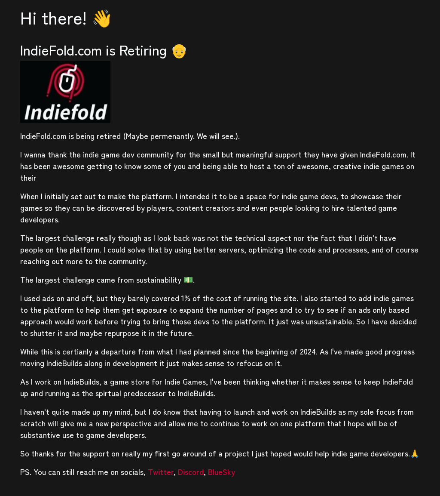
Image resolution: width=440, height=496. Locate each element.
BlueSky (221, 471)
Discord (191, 471)
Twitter (161, 471)
